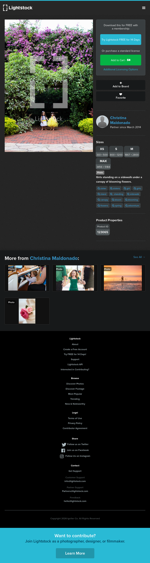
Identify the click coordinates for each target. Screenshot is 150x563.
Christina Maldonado (120, 120)
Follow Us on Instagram (77, 456)
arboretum (132, 205)
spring (116, 205)
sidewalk (133, 194)
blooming (131, 199)
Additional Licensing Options (121, 69)
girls (137, 188)
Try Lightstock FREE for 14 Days (121, 40)
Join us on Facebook (78, 450)
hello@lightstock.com (75, 501)
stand (102, 194)
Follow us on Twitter (77, 444)
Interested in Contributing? (75, 369)
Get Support (75, 471)
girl (127, 188)
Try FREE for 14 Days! (75, 354)
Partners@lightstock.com (75, 491)
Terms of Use (75, 418)
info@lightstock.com (75, 481)
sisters (115, 188)
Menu (144, 8)
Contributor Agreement (75, 428)
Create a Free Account (75, 349)
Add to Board (121, 85)
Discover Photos (75, 383)
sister (102, 188)
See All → (139, 257)
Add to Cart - (120, 60)
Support (75, 359)
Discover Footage (75, 388)
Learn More (75, 553)
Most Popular (75, 393)
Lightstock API (75, 364)
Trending (75, 399)
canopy (103, 199)
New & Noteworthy (75, 403)
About (75, 344)
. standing (116, 194)
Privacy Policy (75, 423)
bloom (116, 199)
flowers (103, 205)
